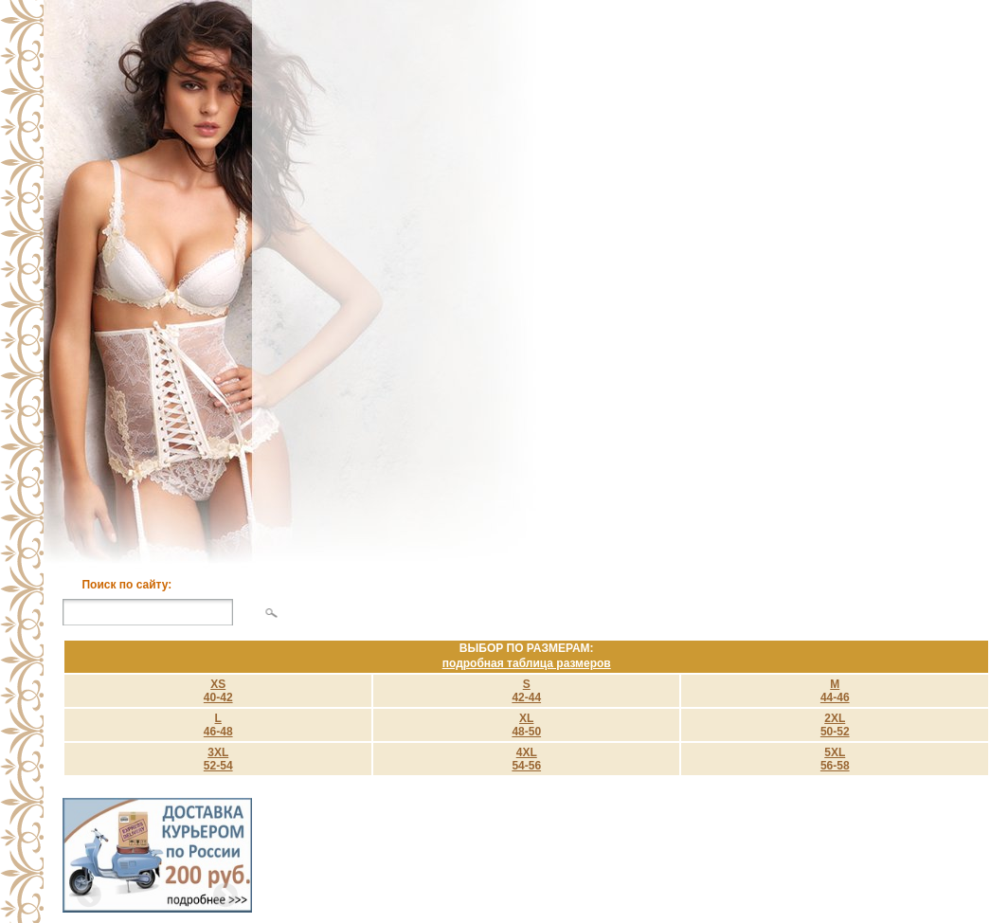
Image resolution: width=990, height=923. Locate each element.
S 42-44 (526, 691)
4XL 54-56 (526, 759)
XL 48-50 (526, 725)
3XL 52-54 (218, 759)
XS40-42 (218, 691)
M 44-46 (835, 691)
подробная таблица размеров (526, 663)
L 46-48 (218, 725)
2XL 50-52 (835, 725)
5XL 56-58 (835, 759)
